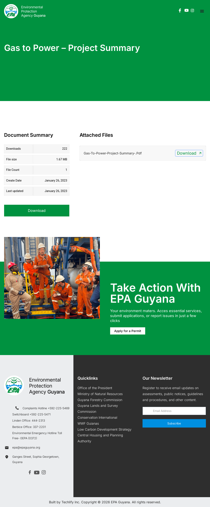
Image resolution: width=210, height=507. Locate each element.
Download (37, 210)
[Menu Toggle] (202, 11)
